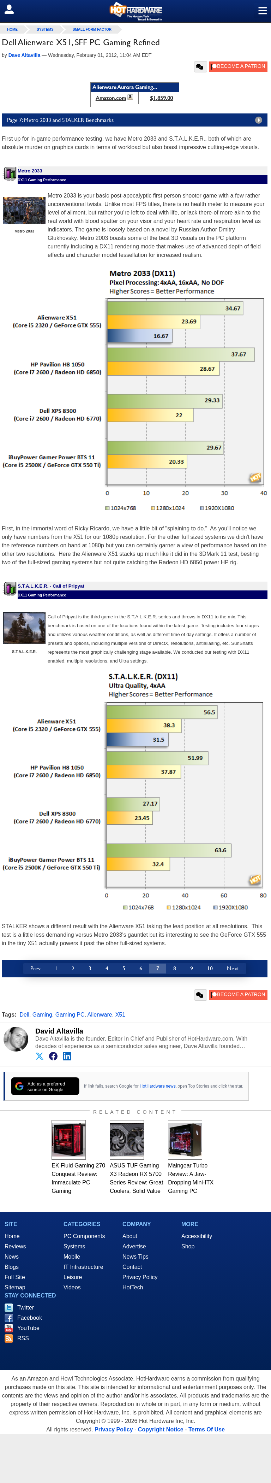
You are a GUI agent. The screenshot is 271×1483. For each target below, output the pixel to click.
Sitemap (15, 1287)
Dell (24, 1015)
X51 (120, 1015)
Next (233, 968)
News (12, 1257)
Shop (187, 1246)
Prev (35, 968)
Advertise (134, 1246)
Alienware (99, 1015)
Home (12, 1236)
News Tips (135, 1257)
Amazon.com (111, 98)
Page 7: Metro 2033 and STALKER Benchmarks (136, 120)
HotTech (132, 1287)
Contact (132, 1267)
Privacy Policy (140, 1277)
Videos (72, 1287)
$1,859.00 (161, 98)
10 (210, 968)
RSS (23, 1338)
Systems (45, 29)
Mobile (72, 1257)
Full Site (15, 1277)
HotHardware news (158, 1086)
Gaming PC (70, 1015)
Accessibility (196, 1236)
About (129, 1236)
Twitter (25, 1308)
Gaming (42, 1015)
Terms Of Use (206, 1429)
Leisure (73, 1277)
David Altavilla (59, 1031)
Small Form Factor (92, 29)
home (12, 29)
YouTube (28, 1328)
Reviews (15, 1246)
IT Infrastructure (83, 1267)
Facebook (29, 1318)
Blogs (12, 1267)
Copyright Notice (160, 1429)
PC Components (84, 1236)
